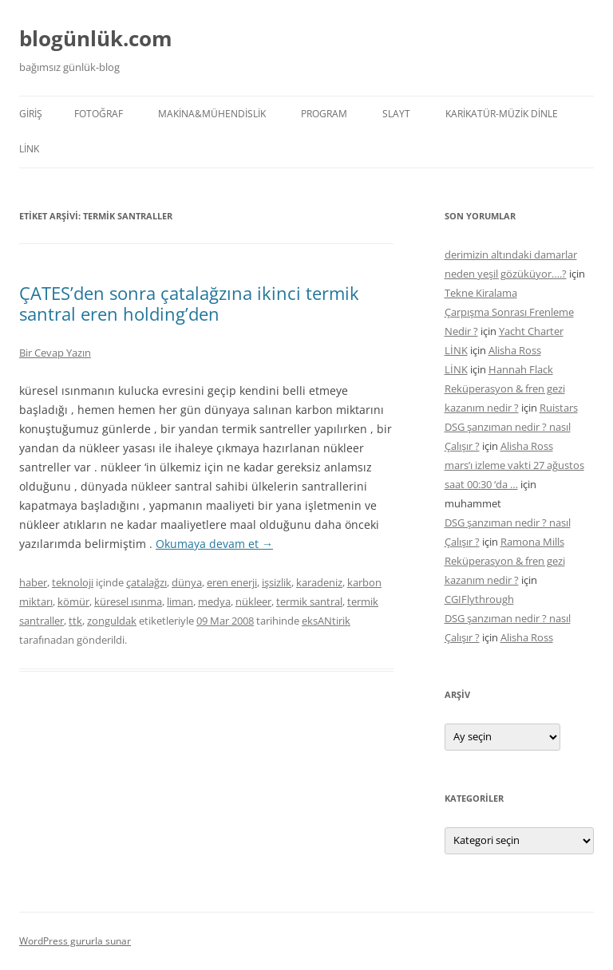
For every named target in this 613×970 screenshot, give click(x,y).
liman (180, 601)
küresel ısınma (128, 601)
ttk (75, 620)
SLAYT (396, 113)
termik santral (309, 601)
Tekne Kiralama (481, 293)
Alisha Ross (514, 350)
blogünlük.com (95, 38)
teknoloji (72, 582)
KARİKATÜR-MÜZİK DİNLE (501, 113)
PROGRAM (324, 113)
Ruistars (559, 407)
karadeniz (319, 582)
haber (33, 582)
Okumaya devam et (214, 543)
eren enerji (232, 582)
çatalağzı (146, 582)
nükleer (253, 601)
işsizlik (276, 582)
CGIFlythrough (479, 599)
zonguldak (111, 620)
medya (214, 601)
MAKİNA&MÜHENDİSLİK (212, 113)
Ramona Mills (532, 541)
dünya (187, 582)
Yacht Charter (531, 331)
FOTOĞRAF (98, 113)
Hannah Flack (520, 369)
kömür (73, 601)
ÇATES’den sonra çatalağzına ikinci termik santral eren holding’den (189, 303)
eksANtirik (326, 620)
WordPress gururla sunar (75, 941)
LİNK (29, 149)
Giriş (30, 113)
